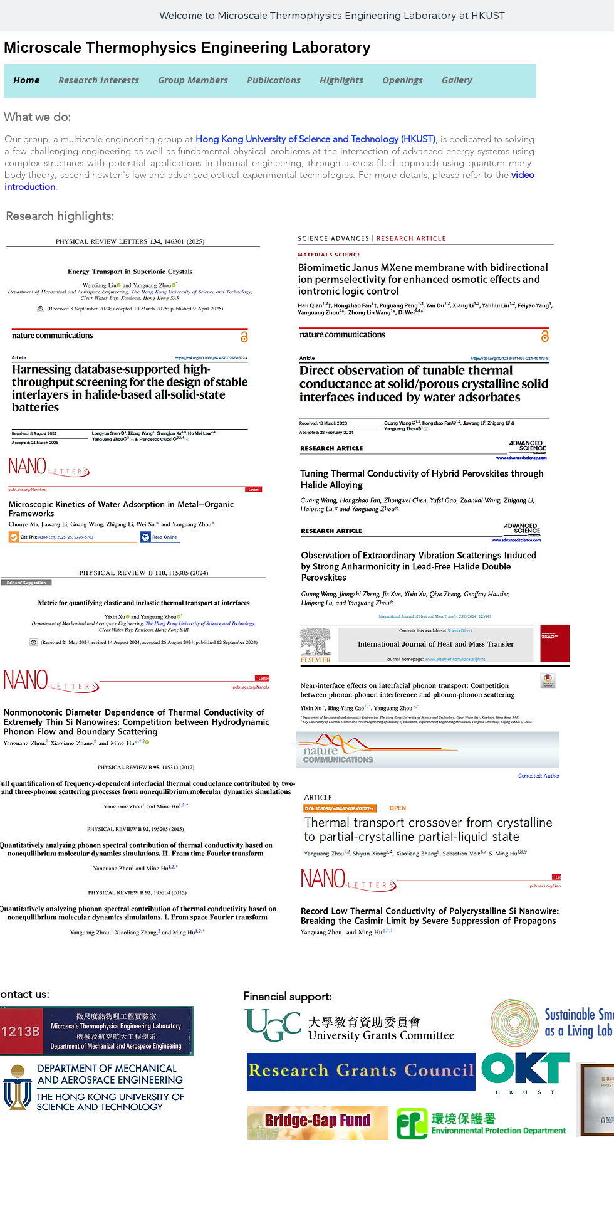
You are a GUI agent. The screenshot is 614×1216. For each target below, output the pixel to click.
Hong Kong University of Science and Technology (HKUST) (315, 139)
